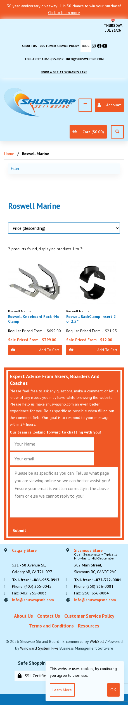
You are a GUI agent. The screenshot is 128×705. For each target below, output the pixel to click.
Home (9, 153)
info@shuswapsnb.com (85, 59)
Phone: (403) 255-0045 (31, 586)
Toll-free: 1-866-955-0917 (43, 59)
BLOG (85, 46)
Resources (88, 626)
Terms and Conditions (51, 626)
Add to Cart (35, 349)
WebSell (97, 641)
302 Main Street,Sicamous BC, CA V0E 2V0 (99, 561)
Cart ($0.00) (88, 131)
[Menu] (85, 105)
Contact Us (48, 616)
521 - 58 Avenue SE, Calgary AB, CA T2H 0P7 (32, 561)
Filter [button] (15, 168)
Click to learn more (64, 12)
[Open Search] (117, 132)
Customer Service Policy (59, 46)
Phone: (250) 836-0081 (93, 586)
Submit (19, 530)
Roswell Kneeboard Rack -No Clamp (33, 319)
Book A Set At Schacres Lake (64, 72)
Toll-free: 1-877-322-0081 (97, 579)
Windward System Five (39, 648)
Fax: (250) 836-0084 (91, 593)
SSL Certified (33, 675)
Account (109, 104)
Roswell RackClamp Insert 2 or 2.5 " (91, 319)
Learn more (62, 689)
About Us (29, 46)
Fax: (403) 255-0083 (29, 593)
